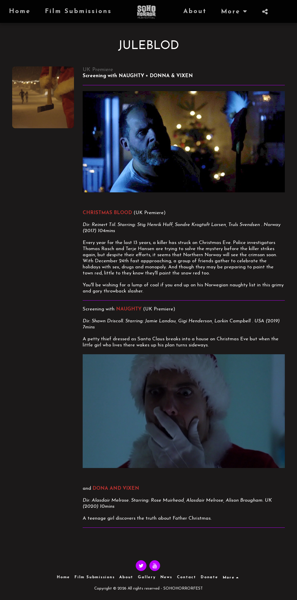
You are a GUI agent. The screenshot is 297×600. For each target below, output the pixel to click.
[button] (227, 11)
